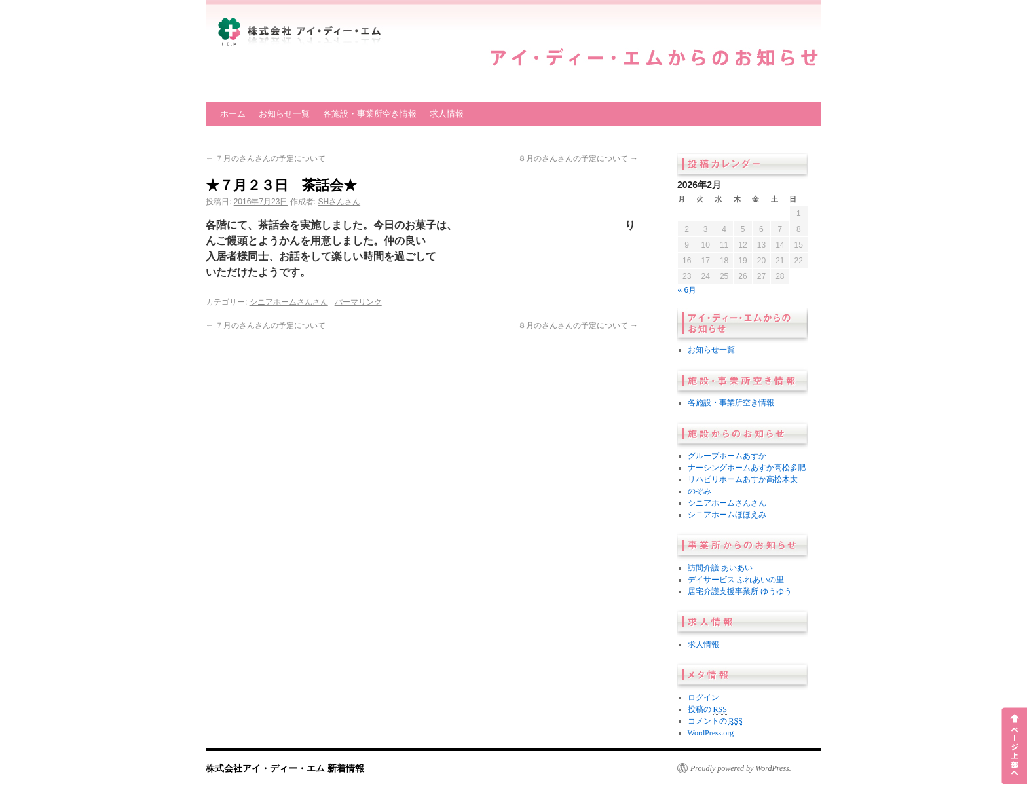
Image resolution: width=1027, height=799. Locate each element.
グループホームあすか (727, 455)
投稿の (707, 710)
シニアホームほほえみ (727, 514)
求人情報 (447, 114)
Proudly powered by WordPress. (740, 768)
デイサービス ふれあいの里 (736, 579)
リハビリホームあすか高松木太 (743, 479)
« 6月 (687, 290)
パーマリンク (358, 302)
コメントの (715, 721)
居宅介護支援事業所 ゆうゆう (740, 591)
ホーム (233, 114)
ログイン (703, 697)
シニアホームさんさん (289, 302)
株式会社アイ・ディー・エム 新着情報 (285, 768)
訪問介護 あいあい (720, 567)
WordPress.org (711, 732)
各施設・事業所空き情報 (370, 114)
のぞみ (699, 491)
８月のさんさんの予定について (578, 158)
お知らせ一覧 (284, 114)
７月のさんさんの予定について (266, 158)
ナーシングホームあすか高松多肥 (747, 467)
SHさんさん (339, 201)
